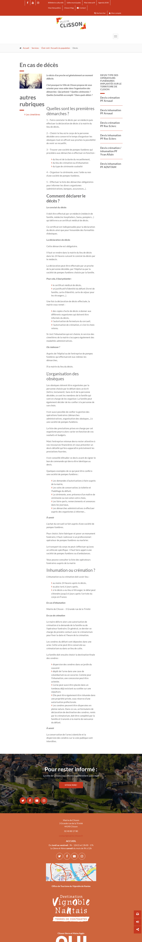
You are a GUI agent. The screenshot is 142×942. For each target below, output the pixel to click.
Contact (81, 8)
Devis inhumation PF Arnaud (110, 111)
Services (35, 48)
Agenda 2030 (103, 2)
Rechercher (100, 13)
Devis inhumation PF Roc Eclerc (110, 137)
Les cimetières (33, 114)
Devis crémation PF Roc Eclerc (110, 124)
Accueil (26, 48)
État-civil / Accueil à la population (56, 48)
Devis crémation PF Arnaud (110, 99)
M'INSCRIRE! (71, 785)
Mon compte (115, 13)
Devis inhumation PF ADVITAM (110, 165)
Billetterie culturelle (55, 2)
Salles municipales (74, 2)
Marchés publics (54, 8)
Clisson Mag (69, 8)
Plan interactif (89, 2)
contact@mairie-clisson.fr (71, 835)
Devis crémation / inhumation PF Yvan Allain (110, 151)
